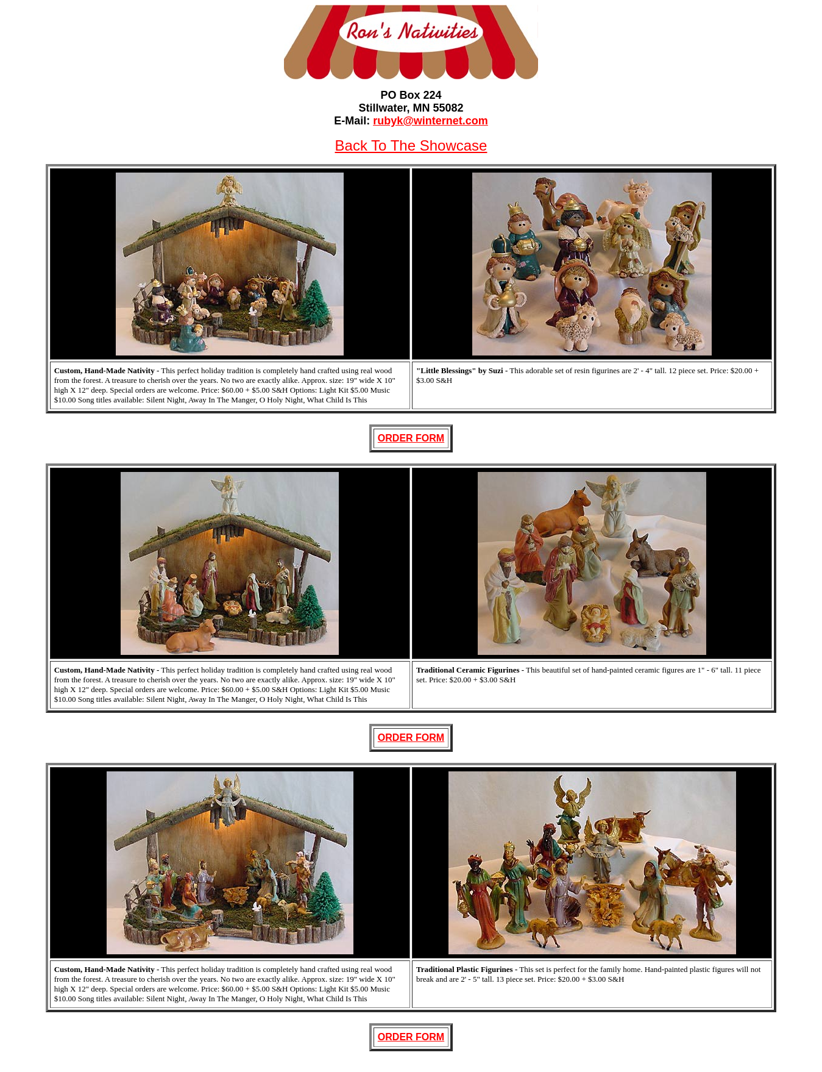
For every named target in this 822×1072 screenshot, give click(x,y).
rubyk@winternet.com (430, 121)
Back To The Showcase (411, 145)
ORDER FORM (411, 438)
